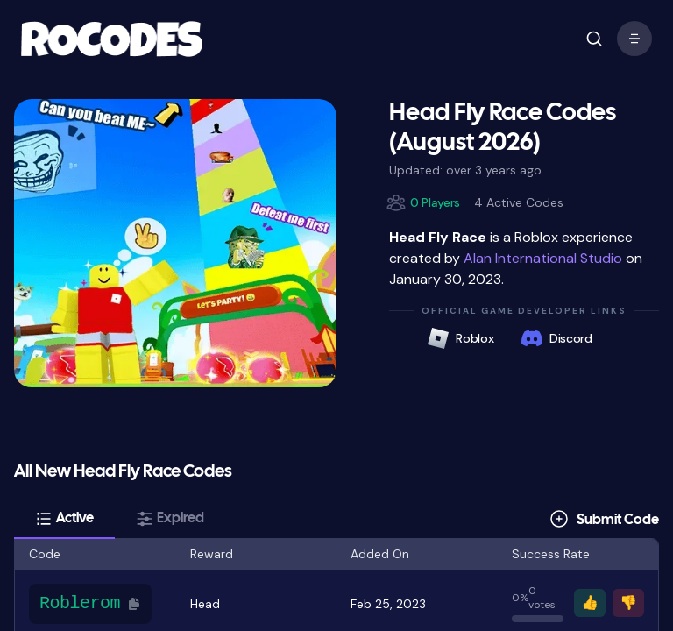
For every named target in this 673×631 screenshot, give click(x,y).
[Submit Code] (604, 518)
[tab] (64, 519)
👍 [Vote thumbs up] (590, 602)
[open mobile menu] (594, 38)
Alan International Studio (543, 258)
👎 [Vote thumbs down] (628, 602)
